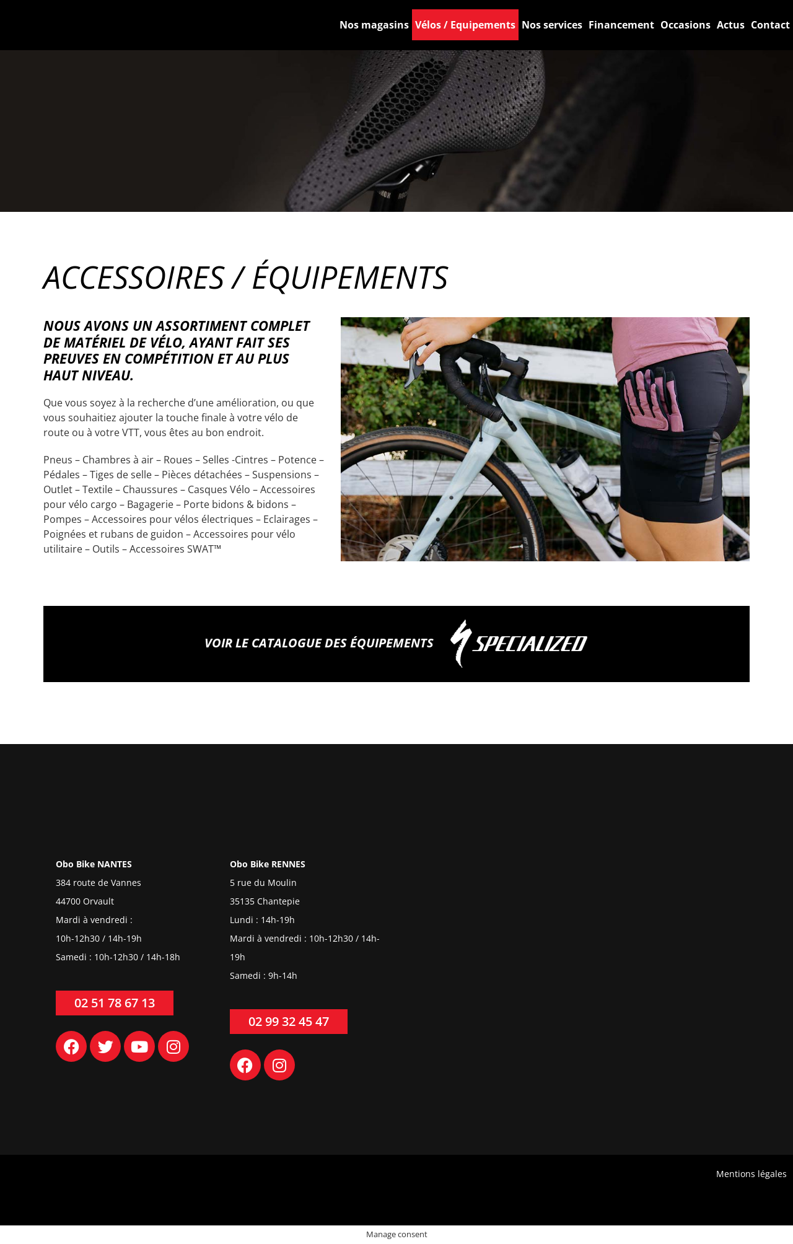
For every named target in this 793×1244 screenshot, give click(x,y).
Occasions (685, 25)
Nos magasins (374, 25)
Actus (731, 25)
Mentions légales (751, 1174)
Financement (621, 25)
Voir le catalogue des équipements (396, 644)
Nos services (552, 25)
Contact (770, 25)
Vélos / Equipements (465, 25)
